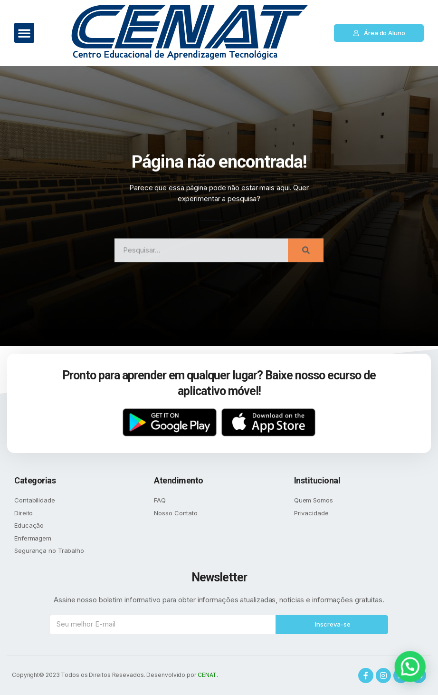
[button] (24, 33)
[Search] (306, 260)
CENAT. (208, 674)
